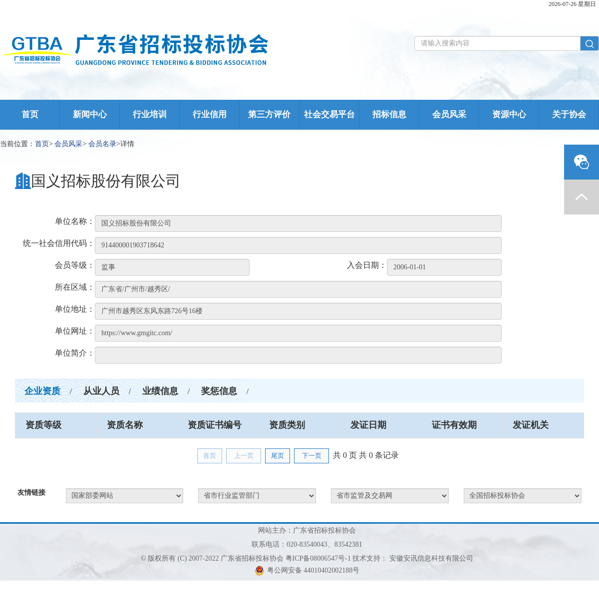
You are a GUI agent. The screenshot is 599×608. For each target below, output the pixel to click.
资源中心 (509, 114)
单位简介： (75, 353)
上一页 (244, 455)
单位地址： (75, 309)
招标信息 (389, 114)
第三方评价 (269, 114)
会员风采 (449, 114)
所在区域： (75, 287)
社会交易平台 (329, 114)
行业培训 (150, 114)
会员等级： (75, 265)
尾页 (277, 455)
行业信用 (210, 114)
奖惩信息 (219, 391)
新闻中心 (90, 114)
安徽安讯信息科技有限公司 (431, 558)
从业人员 (101, 391)
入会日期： (367, 265)
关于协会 (569, 114)
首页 (29, 114)
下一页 (311, 455)
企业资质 (42, 391)
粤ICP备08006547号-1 (318, 558)
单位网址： (75, 331)
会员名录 (102, 144)
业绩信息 (160, 391)
